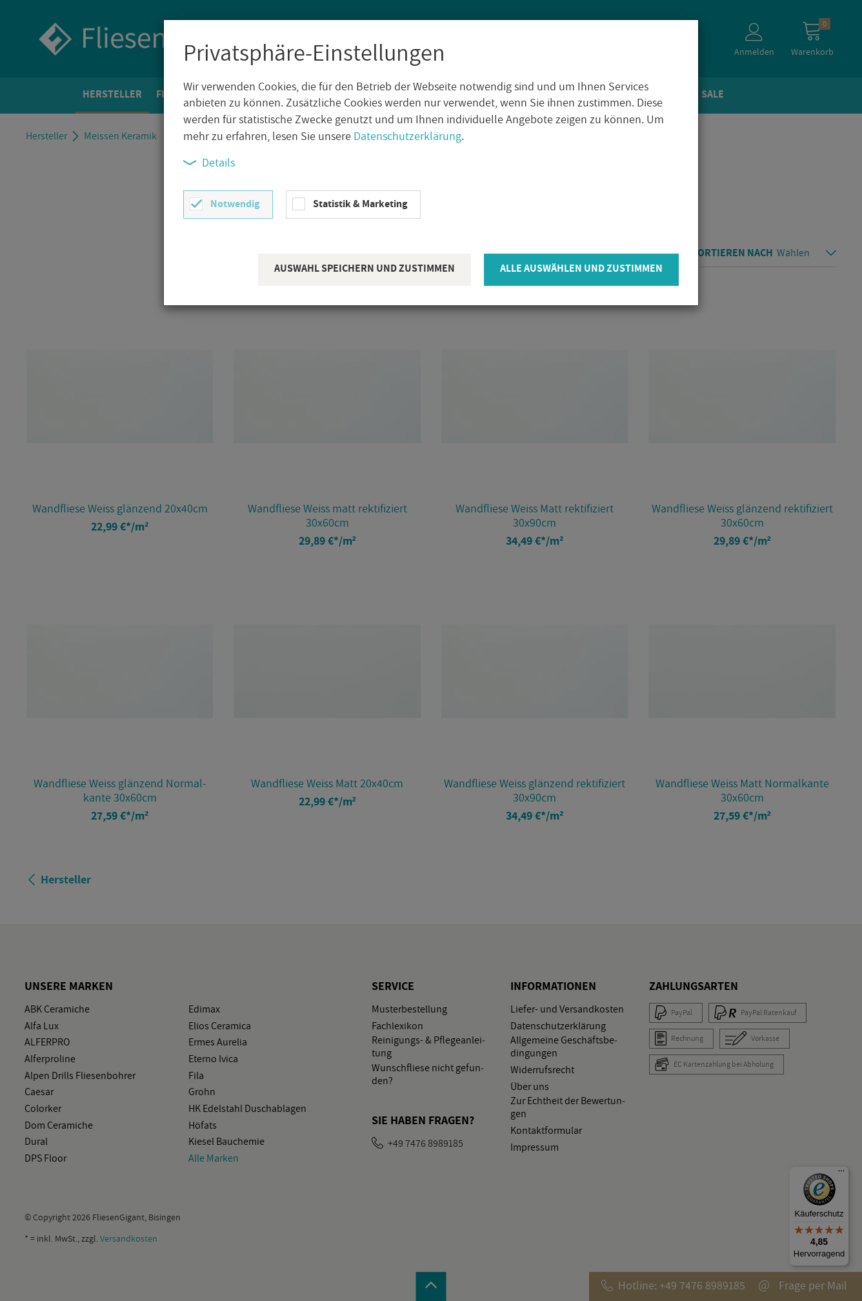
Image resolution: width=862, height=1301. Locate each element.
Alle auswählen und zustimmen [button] (581, 268)
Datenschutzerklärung (407, 135)
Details (209, 162)
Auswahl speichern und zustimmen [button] (364, 268)
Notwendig (234, 203)
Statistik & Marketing (360, 203)
